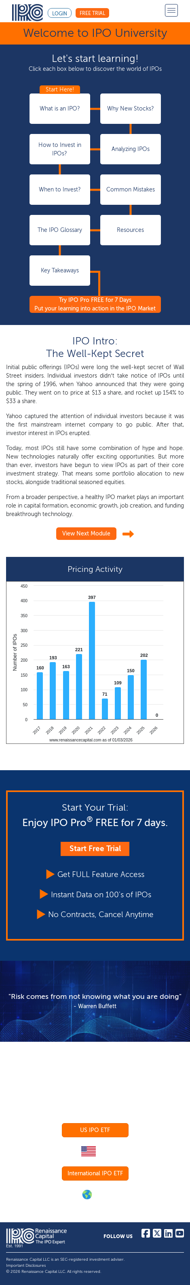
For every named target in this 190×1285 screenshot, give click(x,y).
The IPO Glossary (60, 230)
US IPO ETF (95, 1130)
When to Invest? (60, 189)
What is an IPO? (60, 108)
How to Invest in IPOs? (59, 149)
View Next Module (86, 533)
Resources (130, 230)
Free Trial (92, 13)
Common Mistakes (130, 189)
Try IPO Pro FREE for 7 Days (95, 304)
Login (59, 14)
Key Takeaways (60, 270)
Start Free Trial (95, 848)
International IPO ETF (95, 1173)
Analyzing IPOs (131, 149)
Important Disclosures (26, 1265)
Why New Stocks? (130, 108)
